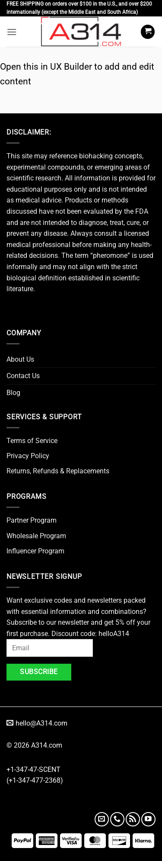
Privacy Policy (27, 456)
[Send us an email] (102, 819)
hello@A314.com (36, 723)
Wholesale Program (36, 536)
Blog (13, 393)
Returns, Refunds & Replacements (57, 471)
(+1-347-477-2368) (34, 780)
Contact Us (23, 376)
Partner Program (31, 520)
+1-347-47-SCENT (33, 769)
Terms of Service (31, 441)
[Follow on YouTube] (148, 819)
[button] (11, 31)
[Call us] (117, 819)
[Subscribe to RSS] (133, 819)
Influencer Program (35, 551)
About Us (20, 359)
